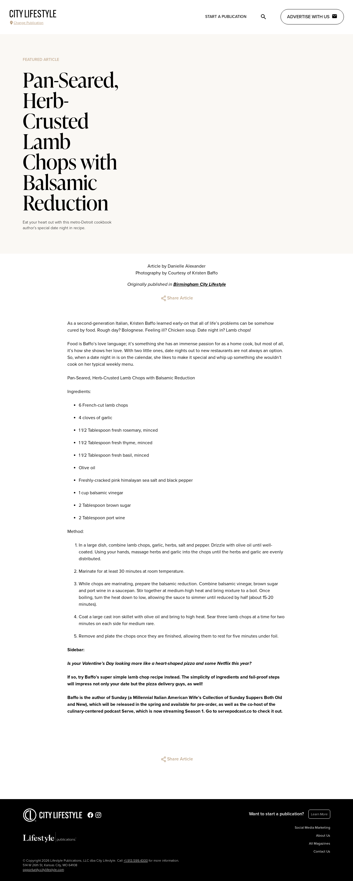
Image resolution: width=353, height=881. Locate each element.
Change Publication (26, 22)
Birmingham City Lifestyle (199, 284)
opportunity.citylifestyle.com (43, 870)
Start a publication (225, 16)
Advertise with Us (312, 16)
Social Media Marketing (312, 828)
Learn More (319, 814)
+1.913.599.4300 (136, 861)
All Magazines (319, 843)
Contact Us (321, 851)
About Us (323, 835)
